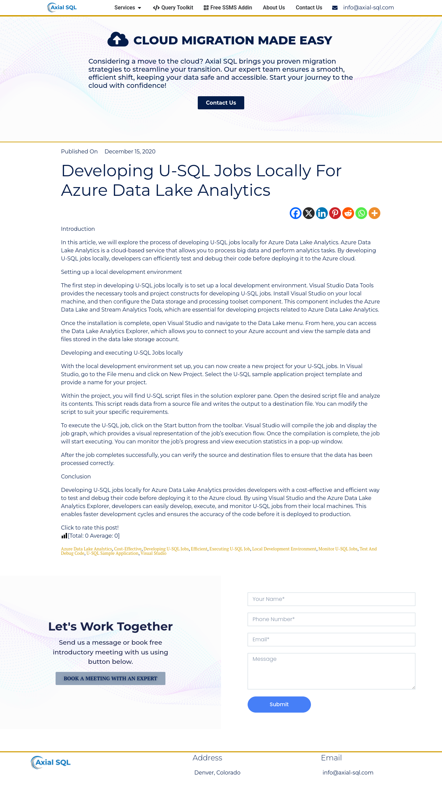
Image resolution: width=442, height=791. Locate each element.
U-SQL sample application (112, 553)
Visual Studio (153, 553)
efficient (199, 549)
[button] (4, 72)
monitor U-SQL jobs (337, 549)
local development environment (284, 549)
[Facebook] (296, 213)
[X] (309, 213)
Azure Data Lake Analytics (86, 549)
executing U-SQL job (230, 549)
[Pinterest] (335, 213)
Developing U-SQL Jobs (166, 549)
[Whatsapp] (361, 213)
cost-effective (127, 549)
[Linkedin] (322, 213)
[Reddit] (348, 213)
